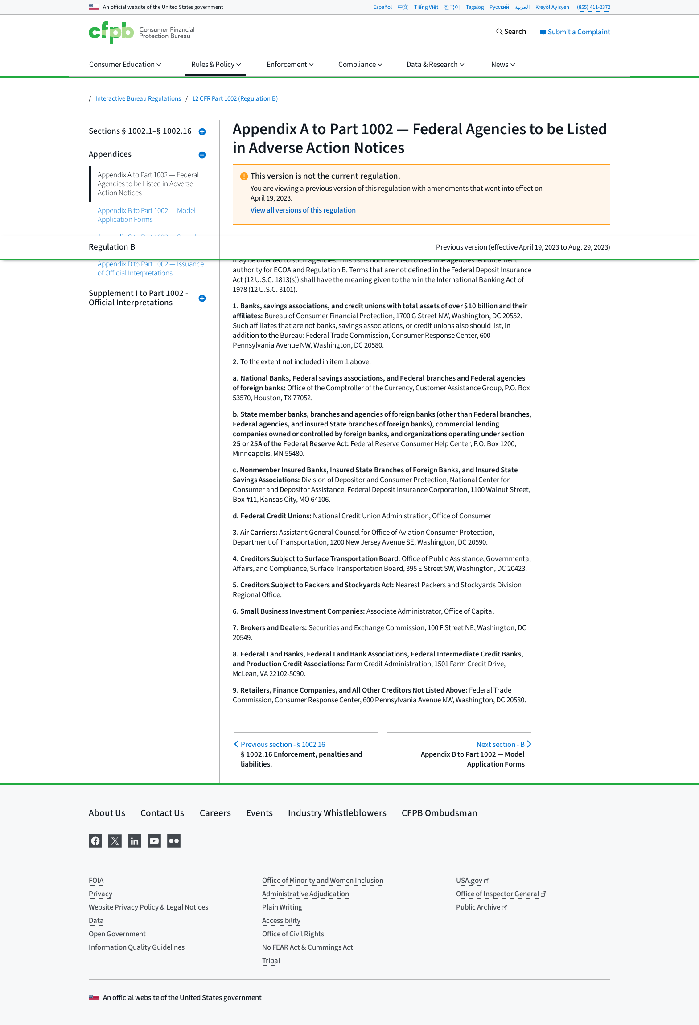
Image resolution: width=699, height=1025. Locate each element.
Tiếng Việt (426, 7)
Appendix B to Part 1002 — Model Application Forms (147, 215)
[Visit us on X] (115, 840)
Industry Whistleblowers (337, 813)
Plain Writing (282, 907)
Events (259, 813)
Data (96, 920)
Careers (215, 813)
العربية (522, 7)
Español (382, 7)
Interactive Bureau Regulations (138, 98)
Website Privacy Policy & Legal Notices (148, 907)
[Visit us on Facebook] (95, 840)
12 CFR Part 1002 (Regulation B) (235, 98)
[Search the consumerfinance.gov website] (511, 32)
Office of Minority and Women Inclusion (322, 880)
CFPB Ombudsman (439, 813)
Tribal (271, 960)
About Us (107, 813)
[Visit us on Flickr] (174, 840)
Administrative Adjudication (305, 894)
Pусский (499, 7)
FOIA (96, 880)
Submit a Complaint (575, 32)
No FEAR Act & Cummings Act (307, 947)
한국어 (452, 7)
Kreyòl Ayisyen (552, 7)
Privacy (100, 894)
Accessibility (281, 920)
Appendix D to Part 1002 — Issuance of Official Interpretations (151, 268)
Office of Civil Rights (293, 934)
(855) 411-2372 (593, 7)
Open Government (117, 934)
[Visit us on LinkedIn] (134, 840)
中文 (403, 7)
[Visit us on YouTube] (154, 840)
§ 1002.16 (283, 745)
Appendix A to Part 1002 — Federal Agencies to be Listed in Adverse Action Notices (148, 183)
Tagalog (475, 7)
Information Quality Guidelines (137, 947)
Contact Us (162, 813)
